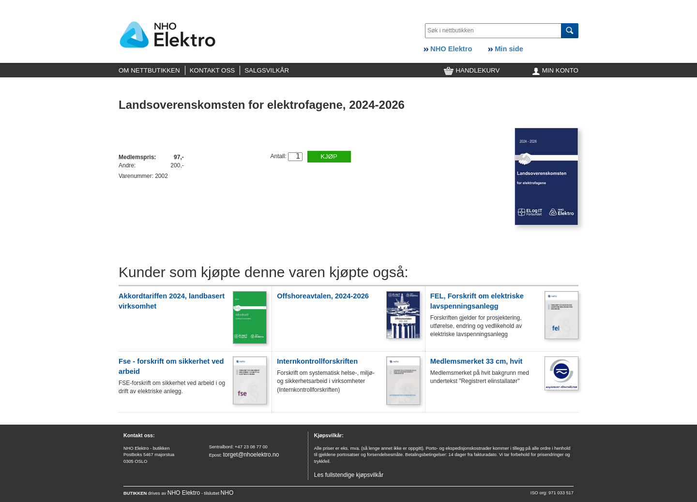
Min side (505, 49)
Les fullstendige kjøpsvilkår (348, 475)
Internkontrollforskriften (317, 361)
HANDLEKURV (472, 70)
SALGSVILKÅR (266, 70)
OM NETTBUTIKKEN (149, 70)
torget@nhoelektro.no (251, 454)
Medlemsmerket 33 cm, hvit (476, 361)
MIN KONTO (555, 70)
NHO (227, 492)
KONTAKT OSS (212, 70)
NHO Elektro (448, 49)
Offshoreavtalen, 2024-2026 (323, 296)
